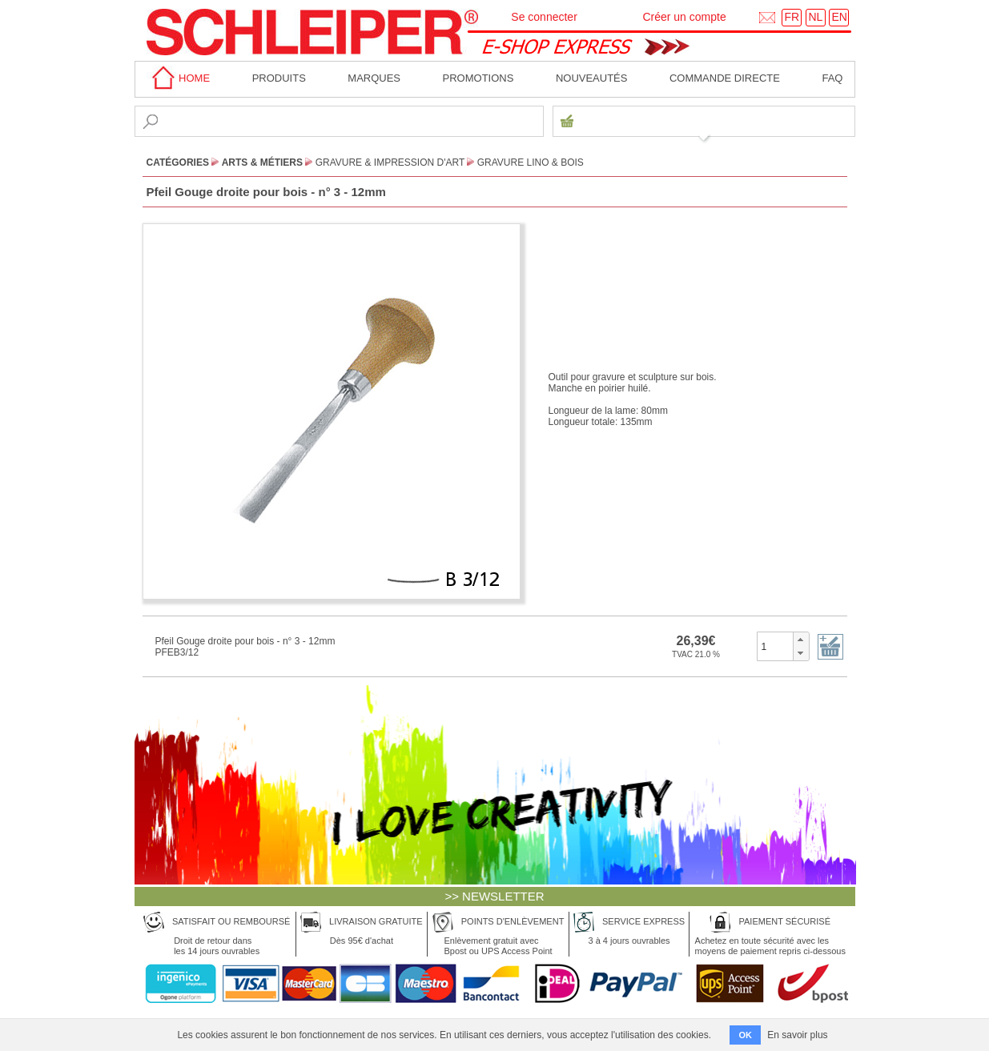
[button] (800, 639)
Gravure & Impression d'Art (390, 162)
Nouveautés (592, 78)
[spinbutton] (776, 646)
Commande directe (724, 78)
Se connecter (544, 16)
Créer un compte (684, 16)
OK (745, 1035)
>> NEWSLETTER (494, 896)
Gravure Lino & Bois (530, 162)
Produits (279, 78)
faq (832, 78)
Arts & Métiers (262, 162)
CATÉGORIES (178, 162)
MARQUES (374, 78)
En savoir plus (797, 1035)
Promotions (478, 78)
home (179, 78)
